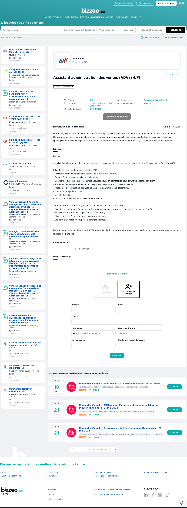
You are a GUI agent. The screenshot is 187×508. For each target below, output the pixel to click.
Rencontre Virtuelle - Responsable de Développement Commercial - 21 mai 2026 (120, 429)
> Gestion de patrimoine (10, 476)
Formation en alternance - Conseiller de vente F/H (22, 50)
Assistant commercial (63, 87)
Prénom (75, 305)
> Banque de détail (102, 472)
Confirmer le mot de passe (131, 340)
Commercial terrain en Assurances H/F (20, 390)
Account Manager (18, 181)
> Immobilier (52, 476)
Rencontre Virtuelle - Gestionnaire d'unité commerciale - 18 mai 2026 (119, 383)
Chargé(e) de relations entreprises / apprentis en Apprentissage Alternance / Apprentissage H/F (23, 319)
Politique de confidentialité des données (112, 490)
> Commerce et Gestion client (154, 472)
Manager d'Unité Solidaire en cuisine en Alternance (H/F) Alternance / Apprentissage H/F (24, 235)
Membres (52, 490)
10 (110, 449)
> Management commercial (106, 476)
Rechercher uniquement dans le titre (77, 30)
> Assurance (52, 472)
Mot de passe (78, 340)
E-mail (74, 316)
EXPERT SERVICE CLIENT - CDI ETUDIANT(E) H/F (24, 141)
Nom (120, 305)
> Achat (3, 472)
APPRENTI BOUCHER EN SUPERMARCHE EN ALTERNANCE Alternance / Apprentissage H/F (23, 95)
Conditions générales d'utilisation (108, 494)
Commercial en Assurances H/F (25, 342)
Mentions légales (55, 499)
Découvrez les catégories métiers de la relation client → (42, 464)
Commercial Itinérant (20, 163)
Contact (51, 494)
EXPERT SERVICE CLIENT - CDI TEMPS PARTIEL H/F (24, 117)
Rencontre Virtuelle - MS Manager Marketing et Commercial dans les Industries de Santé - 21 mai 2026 (119, 406)
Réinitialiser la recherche (12, 37)
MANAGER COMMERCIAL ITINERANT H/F (21, 366)
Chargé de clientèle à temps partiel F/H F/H (23, 70)
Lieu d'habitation (126, 328)
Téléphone (76, 328)
